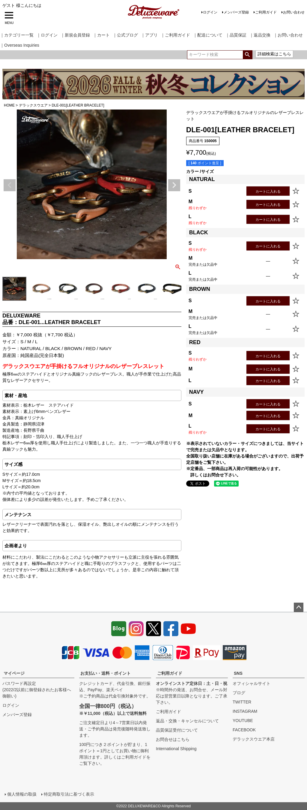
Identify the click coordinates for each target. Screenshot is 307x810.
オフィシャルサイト (251, 683)
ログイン (210, 12)
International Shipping (176, 748)
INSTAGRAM (245, 711)
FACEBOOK (244, 729)
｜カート (101, 35)
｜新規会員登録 (75, 35)
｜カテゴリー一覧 (17, 35)
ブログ (239, 692)
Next (174, 185)
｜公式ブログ (125, 35)
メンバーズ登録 (236, 12)
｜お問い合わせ (288, 35)
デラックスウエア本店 (254, 739)
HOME (9, 105)
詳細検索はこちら (274, 53)
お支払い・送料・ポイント (105, 673)
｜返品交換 (259, 35)
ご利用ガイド (266, 12)
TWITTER (242, 702)
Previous (10, 185)
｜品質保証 (235, 35)
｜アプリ (149, 35)
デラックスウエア (33, 105)
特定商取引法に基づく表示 (69, 794)
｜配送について (207, 35)
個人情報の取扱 (22, 794)
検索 (247, 55)
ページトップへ (298, 607)
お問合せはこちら (172, 739)
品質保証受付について (177, 730)
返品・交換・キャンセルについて (187, 720)
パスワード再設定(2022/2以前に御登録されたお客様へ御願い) (36, 689)
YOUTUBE (243, 720)
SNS (238, 673)
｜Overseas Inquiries (19, 45)
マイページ (14, 673)
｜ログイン (47, 35)
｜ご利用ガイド (175, 35)
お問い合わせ (294, 12)
